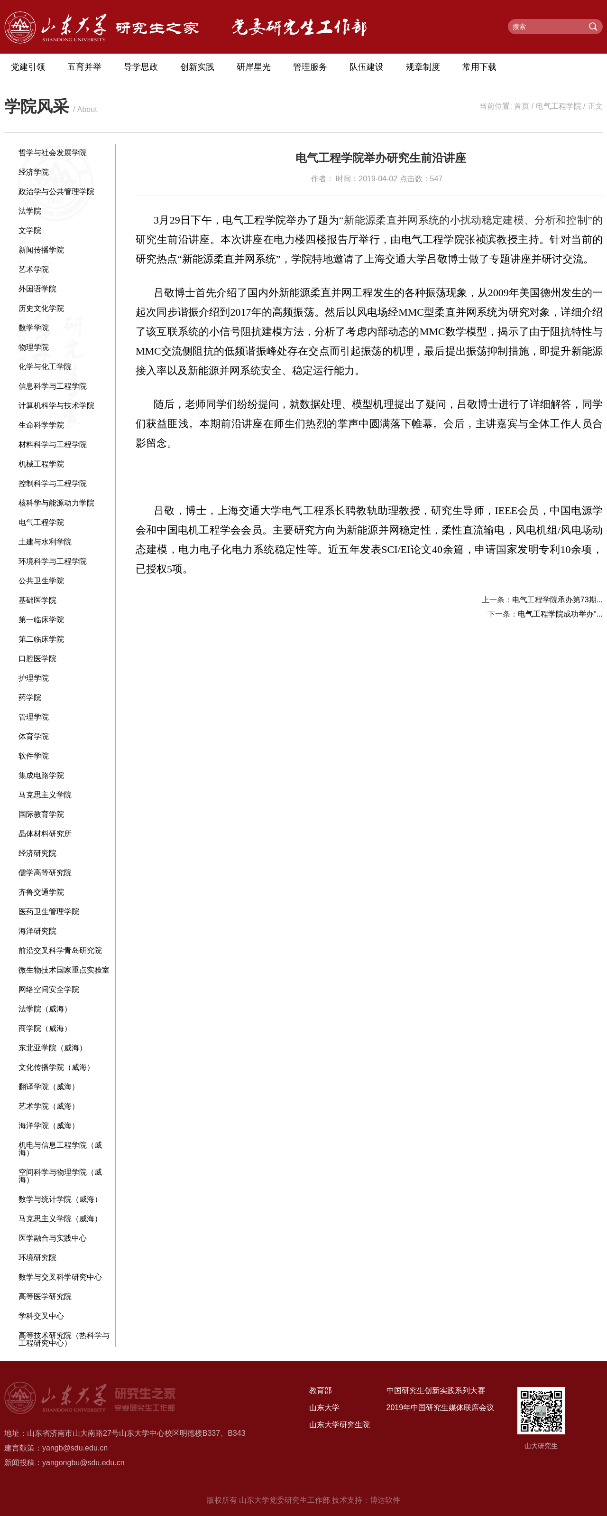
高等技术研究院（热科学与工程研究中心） (64, 1339)
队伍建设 (366, 67)
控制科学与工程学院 (52, 483)
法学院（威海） (45, 1009)
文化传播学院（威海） (56, 1067)
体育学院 (33, 736)
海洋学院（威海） (48, 1126)
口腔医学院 (37, 659)
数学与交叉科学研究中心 (60, 1277)
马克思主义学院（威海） (60, 1219)
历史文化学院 (41, 308)
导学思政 (141, 67)
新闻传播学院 (41, 250)
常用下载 (479, 67)
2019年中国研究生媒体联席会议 (440, 1408)
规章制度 (423, 67)
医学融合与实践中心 (52, 1238)
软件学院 (33, 756)
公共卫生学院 (41, 581)
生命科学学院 (41, 425)
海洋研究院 (37, 931)
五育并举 (84, 67)
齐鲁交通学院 (41, 892)
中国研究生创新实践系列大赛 (435, 1390)
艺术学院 (33, 269)
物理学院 (33, 347)
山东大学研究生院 (339, 1425)
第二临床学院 (41, 639)
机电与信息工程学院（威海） (60, 1149)
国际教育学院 (41, 814)
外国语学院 (37, 289)
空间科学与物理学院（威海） (60, 1176)
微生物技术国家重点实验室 (64, 970)
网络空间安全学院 (48, 989)
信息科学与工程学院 (52, 386)
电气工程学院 (558, 106)
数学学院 (33, 328)
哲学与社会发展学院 (52, 153)
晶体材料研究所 (45, 834)
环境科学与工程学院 (52, 561)
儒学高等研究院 (45, 873)
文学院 (29, 230)
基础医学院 (37, 600)
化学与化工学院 (45, 367)
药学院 (29, 697)
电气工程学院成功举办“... (560, 614)
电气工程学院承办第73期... (557, 600)
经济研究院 (37, 853)
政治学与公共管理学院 (56, 191)
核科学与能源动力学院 (56, 503)
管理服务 (310, 67)
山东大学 (324, 1408)
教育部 (320, 1390)
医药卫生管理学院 (48, 912)
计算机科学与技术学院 (56, 406)
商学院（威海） (45, 1028)
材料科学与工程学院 (52, 444)
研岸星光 (254, 67)
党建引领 (28, 67)
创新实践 (197, 67)
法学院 (29, 211)
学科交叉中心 (41, 1316)
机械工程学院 (41, 464)
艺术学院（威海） (48, 1106)
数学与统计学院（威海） (60, 1199)
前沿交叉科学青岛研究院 (60, 950)
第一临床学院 (41, 620)
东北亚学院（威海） (52, 1048)
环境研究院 (37, 1258)
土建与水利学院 (45, 542)
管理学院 (33, 717)
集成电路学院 (41, 775)
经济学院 (33, 172)
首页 (521, 106)
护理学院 (33, 678)
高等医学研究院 (45, 1296)
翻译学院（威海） (48, 1087)
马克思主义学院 (45, 795)
